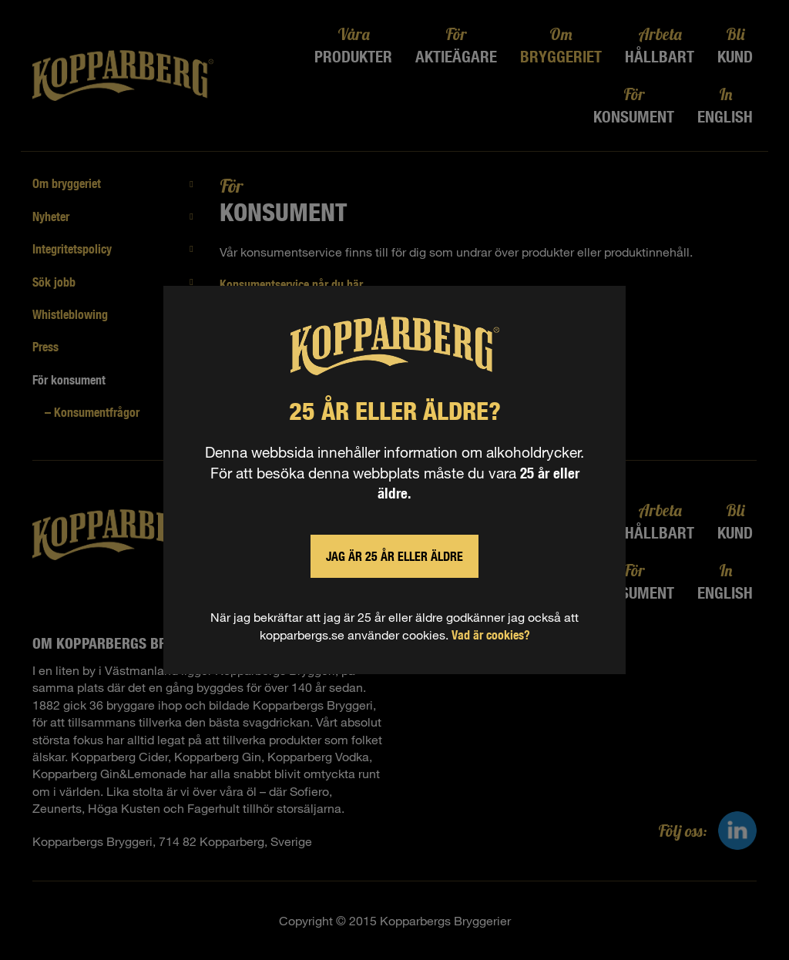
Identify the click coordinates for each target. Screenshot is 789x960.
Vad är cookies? (491, 634)
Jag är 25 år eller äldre (394, 556)
